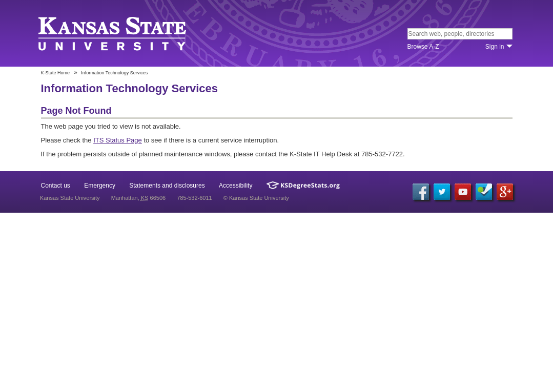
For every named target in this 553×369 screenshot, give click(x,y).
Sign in (494, 46)
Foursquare (484, 191)
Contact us (55, 185)
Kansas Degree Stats (303, 185)
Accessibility (235, 185)
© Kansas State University (256, 198)
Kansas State (114, 34)
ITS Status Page (117, 140)
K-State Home (55, 72)
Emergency (99, 185)
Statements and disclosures (166, 185)
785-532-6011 (194, 198)
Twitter (442, 191)
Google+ (505, 191)
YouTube (463, 191)
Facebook (421, 191)
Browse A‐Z (423, 46)
